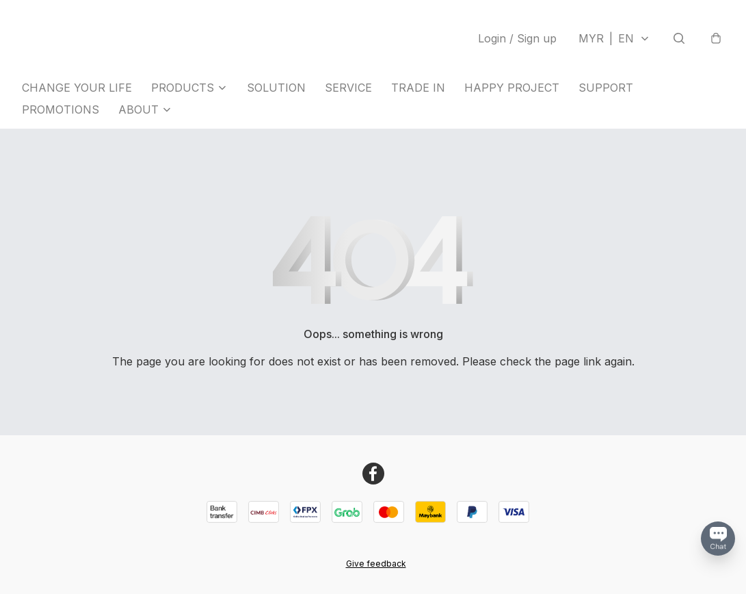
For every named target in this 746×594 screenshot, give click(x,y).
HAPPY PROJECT (511, 87)
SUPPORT (605, 87)
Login (517, 38)
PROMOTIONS (60, 109)
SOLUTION (276, 87)
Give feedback (376, 563)
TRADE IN (418, 87)
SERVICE (348, 87)
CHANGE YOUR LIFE (77, 87)
